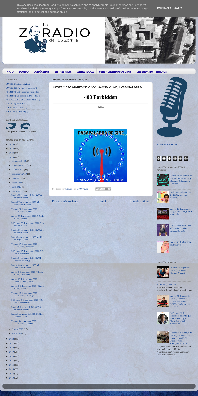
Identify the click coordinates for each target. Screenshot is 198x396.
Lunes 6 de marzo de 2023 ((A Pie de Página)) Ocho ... (28, 315)
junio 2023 (17, 178)
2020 (11, 347)
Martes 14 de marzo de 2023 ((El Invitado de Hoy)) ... (26, 259)
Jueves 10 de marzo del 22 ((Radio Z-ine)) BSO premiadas (181, 211)
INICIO (10, 71)
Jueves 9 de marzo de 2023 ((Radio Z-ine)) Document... (27, 273)
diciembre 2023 (19, 161)
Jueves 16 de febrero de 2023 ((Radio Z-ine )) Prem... (24, 280)
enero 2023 (17, 333)
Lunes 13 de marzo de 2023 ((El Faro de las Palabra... (25, 266)
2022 (11, 339)
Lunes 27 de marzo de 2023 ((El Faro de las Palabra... (25, 203)
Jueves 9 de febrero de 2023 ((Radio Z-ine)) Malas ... (27, 287)
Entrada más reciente (65, 201)
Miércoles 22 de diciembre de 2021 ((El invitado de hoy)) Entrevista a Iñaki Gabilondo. (180, 318)
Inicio (104, 201)
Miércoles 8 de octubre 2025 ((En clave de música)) (180, 195)
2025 (11, 148)
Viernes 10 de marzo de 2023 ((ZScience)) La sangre (24, 294)
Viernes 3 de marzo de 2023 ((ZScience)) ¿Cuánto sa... (24, 322)
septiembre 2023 (19, 174)
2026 (11, 144)
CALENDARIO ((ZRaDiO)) (152, 71)
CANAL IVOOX (85, 71)
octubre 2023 (18, 169)
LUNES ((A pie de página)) (18, 84)
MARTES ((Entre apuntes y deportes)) (23, 92)
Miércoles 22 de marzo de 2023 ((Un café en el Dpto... (27, 224)
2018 (11, 356)
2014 (11, 373)
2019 (11, 352)
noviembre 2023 (19, 165)
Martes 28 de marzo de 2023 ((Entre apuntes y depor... (27, 196)
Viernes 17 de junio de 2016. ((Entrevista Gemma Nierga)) (180, 270)
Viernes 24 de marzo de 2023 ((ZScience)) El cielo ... (24, 210)
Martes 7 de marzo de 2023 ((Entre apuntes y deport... (27, 308)
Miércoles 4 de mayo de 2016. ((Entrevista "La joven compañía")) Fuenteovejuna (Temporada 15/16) (181, 338)
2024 (11, 152)
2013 (11, 378)
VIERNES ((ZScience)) (16, 107)
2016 (11, 365)
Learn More (163, 8)
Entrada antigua (139, 201)
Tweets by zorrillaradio (167, 144)
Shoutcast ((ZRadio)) (166, 284)
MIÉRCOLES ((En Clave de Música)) (23, 99)
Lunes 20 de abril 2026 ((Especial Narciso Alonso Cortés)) (180, 228)
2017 (11, 360)
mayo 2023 (17, 182)
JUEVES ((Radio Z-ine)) (17, 103)
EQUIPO (24, 71)
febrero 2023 (18, 329)
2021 (11, 343)
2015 (11, 369)
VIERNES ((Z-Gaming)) (17, 111)
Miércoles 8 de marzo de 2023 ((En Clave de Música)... (27, 301)
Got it (178, 8)
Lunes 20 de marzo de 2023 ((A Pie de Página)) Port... (27, 238)
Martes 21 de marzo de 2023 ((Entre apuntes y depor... (27, 231)
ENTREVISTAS (63, 71)
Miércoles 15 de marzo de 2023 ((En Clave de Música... (27, 252)
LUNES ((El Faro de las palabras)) (21, 88)
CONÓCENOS (42, 71)
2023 (11, 157)
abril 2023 (17, 187)
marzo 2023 (17, 191)
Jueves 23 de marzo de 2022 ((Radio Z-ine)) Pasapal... (27, 217)
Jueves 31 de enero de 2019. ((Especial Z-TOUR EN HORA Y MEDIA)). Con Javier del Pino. (180, 301)
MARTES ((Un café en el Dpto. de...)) (23, 96)
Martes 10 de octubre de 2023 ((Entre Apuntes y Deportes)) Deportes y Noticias (181, 179)
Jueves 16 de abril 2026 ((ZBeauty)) (180, 243)
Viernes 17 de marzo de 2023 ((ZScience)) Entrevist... (24, 245)
